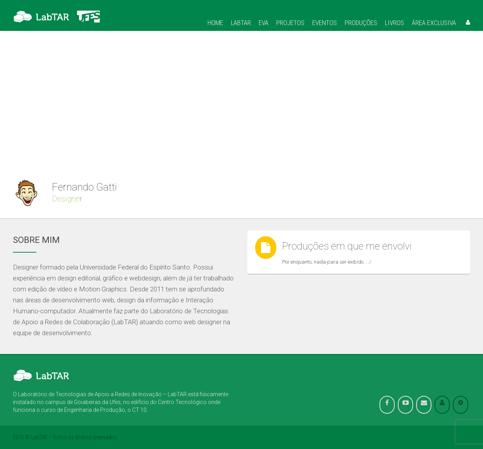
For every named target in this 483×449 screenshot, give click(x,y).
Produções (361, 23)
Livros (394, 23)
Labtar (241, 23)
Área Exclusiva (434, 23)
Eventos (324, 23)
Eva (263, 23)
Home (215, 23)
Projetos (290, 23)
